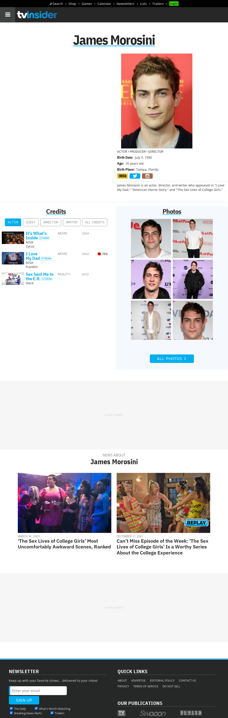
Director (50, 176)
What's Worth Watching (54, 662)
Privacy (123, 640)
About (122, 634)
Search (58, 4)
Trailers (158, 4)
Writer (71, 176)
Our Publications (140, 656)
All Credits (94, 176)
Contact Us (187, 634)
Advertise (138, 634)
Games (87, 4)
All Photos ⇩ (172, 312)
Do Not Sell (171, 640)
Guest (31, 176)
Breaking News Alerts (28, 667)
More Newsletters (24, 675)
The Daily (20, 662)
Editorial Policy (162, 634)
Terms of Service (145, 640)
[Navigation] (7, 14)
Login (174, 3)
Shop (72, 4)
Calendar (104, 4)
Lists (143, 4)
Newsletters (125, 4)
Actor (13, 176)
